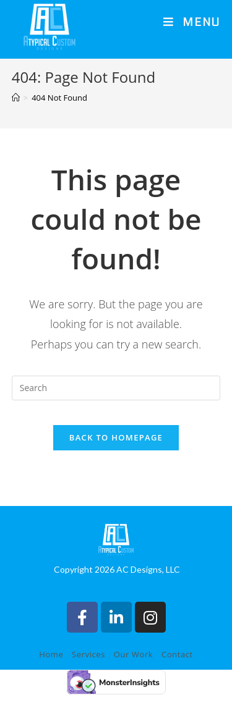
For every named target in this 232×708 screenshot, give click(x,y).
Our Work (133, 667)
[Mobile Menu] (191, 23)
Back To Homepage (116, 450)
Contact (177, 667)
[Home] (16, 110)
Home (51, 667)
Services (88, 667)
